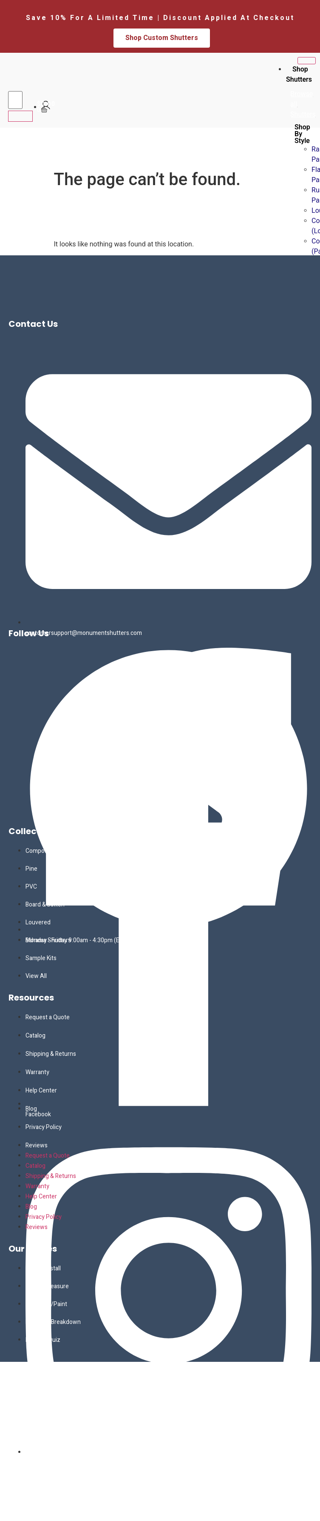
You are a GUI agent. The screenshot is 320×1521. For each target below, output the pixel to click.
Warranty (37, 1072)
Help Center (41, 1090)
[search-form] (15, 100)
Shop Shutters (299, 75)
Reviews (36, 1145)
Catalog (35, 1035)
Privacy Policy (43, 1127)
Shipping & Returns (50, 1053)
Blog (31, 1108)
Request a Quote (47, 1017)
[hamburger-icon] (306, 61)
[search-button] (20, 116)
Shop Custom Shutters (161, 38)
